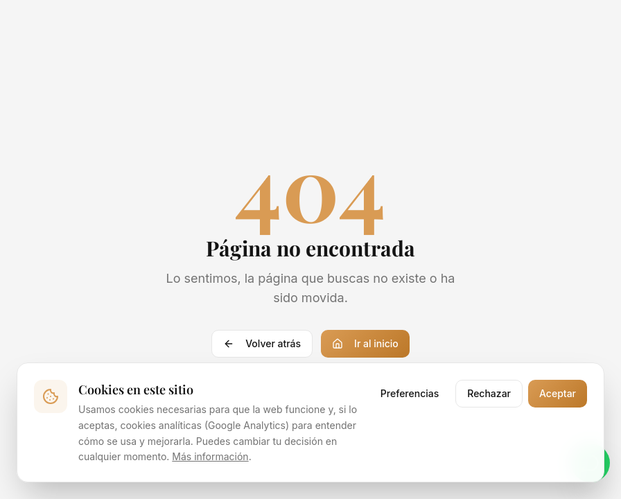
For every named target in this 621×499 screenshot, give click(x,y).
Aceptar (557, 393)
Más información (210, 456)
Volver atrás (262, 343)
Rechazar (489, 393)
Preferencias (410, 393)
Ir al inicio (365, 343)
